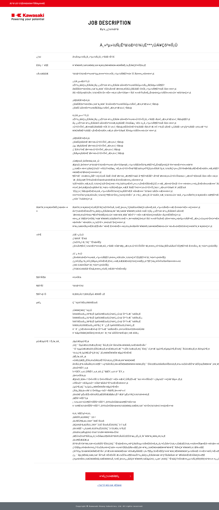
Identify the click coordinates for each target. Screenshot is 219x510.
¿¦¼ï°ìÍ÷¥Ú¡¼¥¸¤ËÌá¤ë (109, 485)
